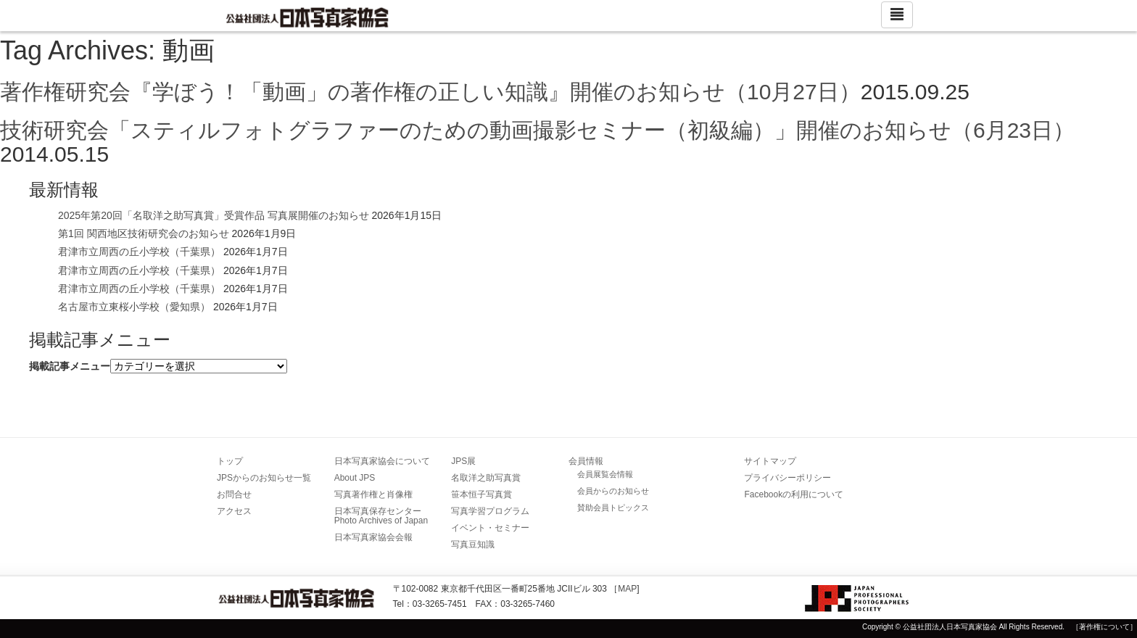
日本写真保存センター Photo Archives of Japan (382, 516)
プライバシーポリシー (787, 478)
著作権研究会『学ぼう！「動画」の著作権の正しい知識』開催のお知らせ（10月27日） (430, 92)
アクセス (234, 511)
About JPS (355, 478)
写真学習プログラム (490, 511)
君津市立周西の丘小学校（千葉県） (139, 251)
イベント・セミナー (490, 528)
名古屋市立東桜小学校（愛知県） (134, 306)
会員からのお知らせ (613, 490)
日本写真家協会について (382, 461)
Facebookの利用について (793, 494)
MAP (627, 589)
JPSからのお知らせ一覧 (264, 478)
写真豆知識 (473, 544)
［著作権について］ (1104, 627)
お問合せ (234, 494)
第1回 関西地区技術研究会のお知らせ (143, 233)
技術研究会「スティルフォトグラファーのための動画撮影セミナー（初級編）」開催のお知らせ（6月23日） (537, 130)
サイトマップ (770, 461)
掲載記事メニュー (69, 366)
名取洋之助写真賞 (486, 478)
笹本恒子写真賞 (481, 494)
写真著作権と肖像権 (373, 494)
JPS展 (463, 461)
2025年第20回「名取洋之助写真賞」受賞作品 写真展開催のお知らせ (213, 215)
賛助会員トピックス (613, 507)
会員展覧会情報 (605, 474)
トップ (230, 461)
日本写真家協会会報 (373, 537)
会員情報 (585, 461)
